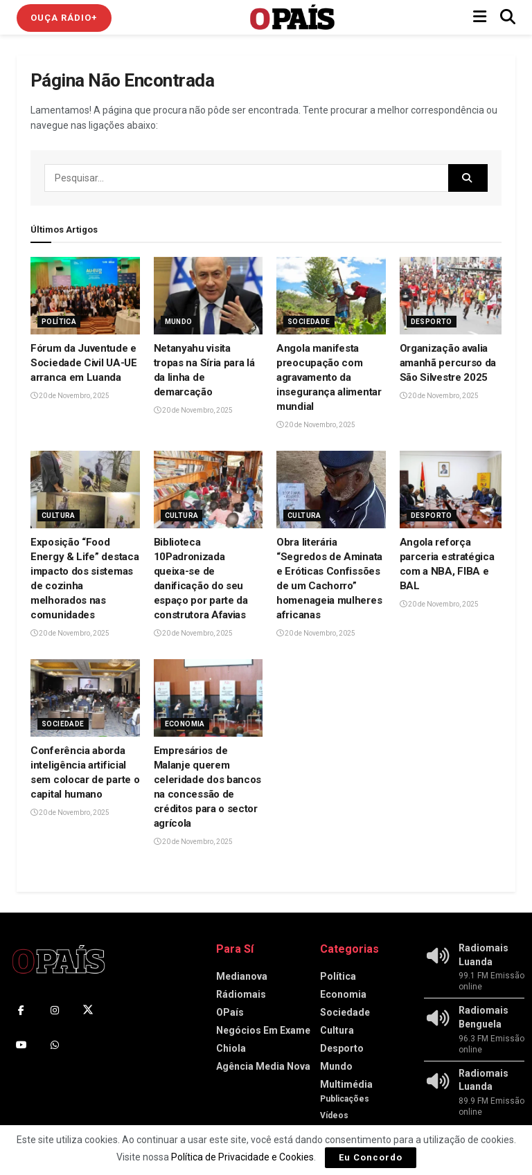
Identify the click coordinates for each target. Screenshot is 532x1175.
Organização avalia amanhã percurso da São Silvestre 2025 (448, 363)
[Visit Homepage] (292, 17)
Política (59, 321)
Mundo (179, 321)
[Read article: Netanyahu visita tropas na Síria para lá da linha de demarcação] (208, 296)
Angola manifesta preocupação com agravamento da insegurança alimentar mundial (329, 377)
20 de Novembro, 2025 (69, 396)
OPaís (230, 1012)
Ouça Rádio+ (64, 17)
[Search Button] (507, 17)
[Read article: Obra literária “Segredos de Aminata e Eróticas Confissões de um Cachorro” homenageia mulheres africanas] (331, 490)
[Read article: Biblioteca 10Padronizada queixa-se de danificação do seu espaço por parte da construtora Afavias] (208, 490)
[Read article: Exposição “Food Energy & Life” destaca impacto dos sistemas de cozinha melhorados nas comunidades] (85, 490)
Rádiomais (241, 994)
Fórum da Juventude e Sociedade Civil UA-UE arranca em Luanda (83, 363)
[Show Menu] (479, 17)
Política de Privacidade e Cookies (242, 1157)
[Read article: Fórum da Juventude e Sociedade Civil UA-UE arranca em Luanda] (85, 296)
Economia (185, 724)
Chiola (231, 1048)
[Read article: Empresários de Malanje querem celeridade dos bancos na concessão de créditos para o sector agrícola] (208, 698)
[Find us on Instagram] (55, 1010)
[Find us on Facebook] (21, 1010)
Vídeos (334, 1115)
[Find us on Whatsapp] (55, 1044)
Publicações (344, 1099)
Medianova (241, 976)
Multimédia (346, 1084)
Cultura (59, 515)
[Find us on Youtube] (21, 1044)
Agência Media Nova (263, 1066)
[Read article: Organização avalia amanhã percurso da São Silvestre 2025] (454, 296)
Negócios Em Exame (263, 1030)
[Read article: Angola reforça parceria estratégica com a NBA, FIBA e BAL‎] (454, 490)
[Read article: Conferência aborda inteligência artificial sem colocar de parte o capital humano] (85, 698)
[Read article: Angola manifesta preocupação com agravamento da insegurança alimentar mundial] (331, 296)
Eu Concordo (370, 1157)
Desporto (431, 321)
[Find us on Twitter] (88, 1010)
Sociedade (308, 321)
